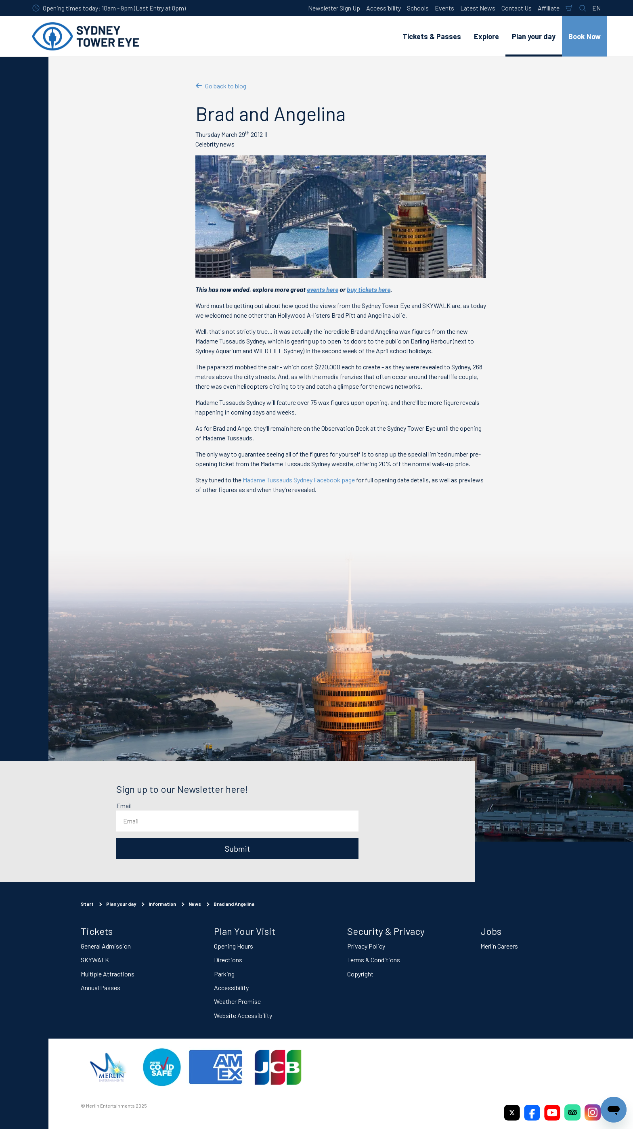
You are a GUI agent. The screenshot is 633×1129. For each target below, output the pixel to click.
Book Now (584, 36)
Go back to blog (220, 86)
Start (87, 904)
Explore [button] (486, 36)
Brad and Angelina (234, 904)
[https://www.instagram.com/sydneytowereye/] (593, 1112)
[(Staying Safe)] (162, 1067)
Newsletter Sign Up (334, 8)
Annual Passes (100, 987)
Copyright (360, 973)
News (195, 904)
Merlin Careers (499, 945)
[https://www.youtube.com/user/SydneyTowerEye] (552, 1112)
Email (124, 805)
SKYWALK (95, 960)
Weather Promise (237, 1001)
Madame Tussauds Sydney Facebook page (299, 480)
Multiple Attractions (107, 973)
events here (322, 289)
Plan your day (121, 904)
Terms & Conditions (373, 960)
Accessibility (383, 8)
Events (444, 8)
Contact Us (516, 8)
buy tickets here (368, 289)
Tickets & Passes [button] (431, 36)
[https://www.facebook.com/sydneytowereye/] (532, 1112)
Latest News (477, 8)
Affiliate (549, 8)
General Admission (106, 945)
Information (162, 904)
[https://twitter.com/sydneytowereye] (512, 1112)
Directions (228, 960)
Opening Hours (233, 945)
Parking (224, 973)
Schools (418, 8)
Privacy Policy (366, 945)
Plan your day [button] (533, 36)
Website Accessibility (243, 1015)
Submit (237, 848)
